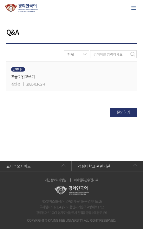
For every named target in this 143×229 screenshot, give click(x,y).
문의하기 (123, 112)
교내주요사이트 (18, 166)
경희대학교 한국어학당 (21, 8)
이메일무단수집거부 (86, 180)
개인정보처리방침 (56, 180)
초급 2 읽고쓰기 (23, 77)
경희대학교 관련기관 (94, 166)
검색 (132, 54)
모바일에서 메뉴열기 (134, 8)
